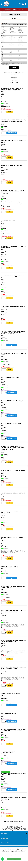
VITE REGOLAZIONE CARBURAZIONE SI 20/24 (13, 165)
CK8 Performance (13, 32)
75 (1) (2, 56)
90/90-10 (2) (20, 41)
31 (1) (2, 50)
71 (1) (2, 51)
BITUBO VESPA (4, 30)
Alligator (11, 27)
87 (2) (10, 56)
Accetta (14, 859)
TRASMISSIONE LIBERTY (7, 752)
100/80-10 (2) (3, 36)
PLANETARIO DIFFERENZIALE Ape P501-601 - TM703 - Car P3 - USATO (13, 587)
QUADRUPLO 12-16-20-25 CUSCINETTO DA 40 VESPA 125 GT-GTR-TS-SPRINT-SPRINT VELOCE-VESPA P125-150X (13, 332)
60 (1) (2, 55)
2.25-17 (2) (11, 38)
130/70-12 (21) (12, 37)
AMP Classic (12, 28)
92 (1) (2, 59)
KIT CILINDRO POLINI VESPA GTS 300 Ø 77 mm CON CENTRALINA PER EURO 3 (13, 611)
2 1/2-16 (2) (20, 37)
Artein (11, 29)
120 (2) (19, 51)
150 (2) (11, 52)
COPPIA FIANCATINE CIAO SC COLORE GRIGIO (13, 493)
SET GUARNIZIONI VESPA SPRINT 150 (11, 377)
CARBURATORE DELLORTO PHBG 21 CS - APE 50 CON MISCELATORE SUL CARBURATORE (14, 120)
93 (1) (10, 59)
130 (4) (2, 60)
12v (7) (2, 37)
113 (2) (11, 51)
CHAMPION (3, 32)
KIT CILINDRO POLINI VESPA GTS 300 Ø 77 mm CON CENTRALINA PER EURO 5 (13, 667)
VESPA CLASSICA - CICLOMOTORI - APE (8, 24)
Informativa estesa (20, 851)
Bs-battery (12, 31)
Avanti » (18, 73)
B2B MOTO (20, 29)
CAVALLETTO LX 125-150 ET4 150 (9, 566)
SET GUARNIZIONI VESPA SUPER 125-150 (12, 400)
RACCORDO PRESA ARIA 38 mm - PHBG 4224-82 (13, 141)
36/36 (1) (11, 46)
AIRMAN (2, 27)
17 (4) (2, 45)
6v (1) (10, 41)
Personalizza (14, 855)
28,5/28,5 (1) (20, 45)
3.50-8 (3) (2, 41)
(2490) (3, 33)
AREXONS (20, 28)
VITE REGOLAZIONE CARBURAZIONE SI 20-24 (13, 306)
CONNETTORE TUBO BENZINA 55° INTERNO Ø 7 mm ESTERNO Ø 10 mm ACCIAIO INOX (13, 730)
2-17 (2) (2, 38)
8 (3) (19, 46)
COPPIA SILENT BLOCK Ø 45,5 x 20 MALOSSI (12, 276)
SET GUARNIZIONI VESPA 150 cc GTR (11, 423)
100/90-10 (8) (12, 36)
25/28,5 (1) (11, 45)
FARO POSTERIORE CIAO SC (8, 713)
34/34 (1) (2, 46)
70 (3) (10, 55)
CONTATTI (14, 830)
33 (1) (10, 50)
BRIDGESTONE (4, 31)
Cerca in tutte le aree (5, 64)
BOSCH (11, 30)
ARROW (2, 29)
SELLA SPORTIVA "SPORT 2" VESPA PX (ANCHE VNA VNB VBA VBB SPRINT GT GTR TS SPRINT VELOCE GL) (13, 192)
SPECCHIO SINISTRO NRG (8, 220)
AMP (19, 27)
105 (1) (19, 59)
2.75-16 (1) (20, 38)
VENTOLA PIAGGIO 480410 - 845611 (10, 693)
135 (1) (2, 52)
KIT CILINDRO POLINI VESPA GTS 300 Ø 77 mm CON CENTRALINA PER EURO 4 (13, 641)
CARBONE (20, 31)
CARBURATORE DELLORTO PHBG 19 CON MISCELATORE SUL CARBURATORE (12, 89)
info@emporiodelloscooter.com (14, 827)
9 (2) (1, 47)
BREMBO (20, 30)
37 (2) (19, 50)
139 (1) (11, 60)
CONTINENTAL (21, 32)
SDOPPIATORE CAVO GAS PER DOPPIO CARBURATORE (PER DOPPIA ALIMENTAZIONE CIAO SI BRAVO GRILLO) (13, 448)
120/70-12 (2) (20, 36)
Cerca (14, 18)
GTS (14, 9)
